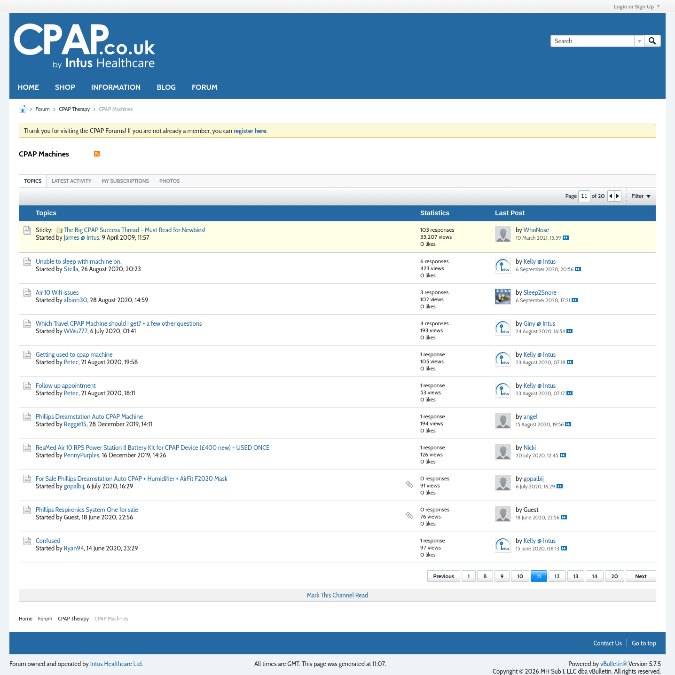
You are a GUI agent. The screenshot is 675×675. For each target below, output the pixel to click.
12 (557, 576)
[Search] (597, 41)
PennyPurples (81, 455)
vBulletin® (613, 663)
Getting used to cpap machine (74, 354)
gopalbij (74, 486)
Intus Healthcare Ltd (116, 663)
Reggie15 (75, 424)
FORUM (205, 87)
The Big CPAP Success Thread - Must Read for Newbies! (134, 230)
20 (614, 576)
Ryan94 (74, 548)
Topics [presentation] (32, 181)
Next (640, 576)
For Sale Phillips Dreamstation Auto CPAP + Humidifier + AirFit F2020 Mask (132, 478)
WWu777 (75, 331)
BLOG (166, 87)
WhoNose (536, 230)
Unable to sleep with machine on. (79, 261)
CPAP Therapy (74, 109)
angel (531, 416)
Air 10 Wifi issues (57, 292)
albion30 (75, 300)
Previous (443, 576)
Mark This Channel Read (338, 595)
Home (25, 618)
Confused (48, 540)
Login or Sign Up (637, 6)
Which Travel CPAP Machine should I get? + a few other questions (119, 323)
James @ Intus (81, 237)
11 (539, 576)
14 (594, 576)
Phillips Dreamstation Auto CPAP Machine (89, 416)
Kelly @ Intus (540, 261)
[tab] (33, 180)
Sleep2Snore (540, 292)
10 (520, 576)
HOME (28, 87)
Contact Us (608, 643)
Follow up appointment (66, 385)
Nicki (530, 447)
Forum (42, 109)
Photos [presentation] (169, 181)
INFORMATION (116, 87)
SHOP (65, 87)
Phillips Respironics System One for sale (87, 509)
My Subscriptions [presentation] (125, 181)
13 (576, 576)
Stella (71, 269)
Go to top (644, 643)
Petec (71, 362)
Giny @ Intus (539, 323)
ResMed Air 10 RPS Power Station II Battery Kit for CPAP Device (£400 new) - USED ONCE (152, 447)
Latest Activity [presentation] (71, 181)
